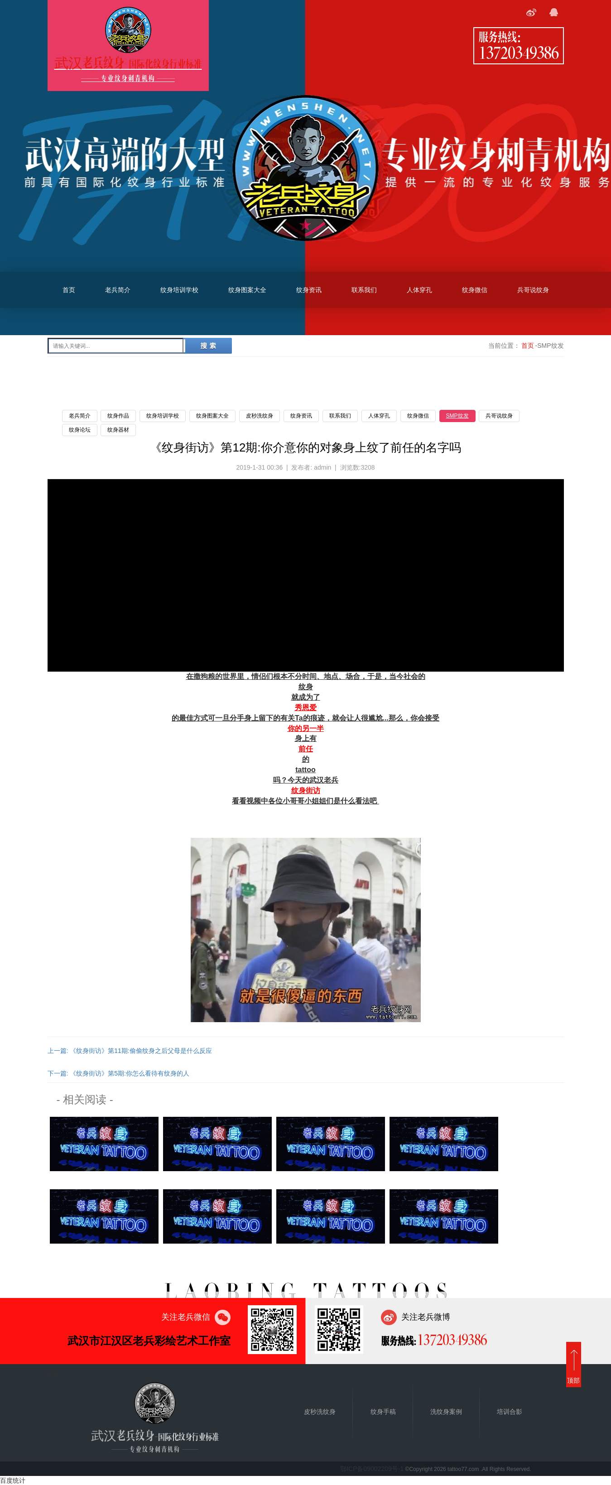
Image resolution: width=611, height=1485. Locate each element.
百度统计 (12, 1480)
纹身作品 (118, 416)
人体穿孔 (419, 289)
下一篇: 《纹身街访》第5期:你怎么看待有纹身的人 (118, 1073)
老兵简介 (117, 289)
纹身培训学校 (179, 289)
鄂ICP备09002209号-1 (372, 1468)
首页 (69, 289)
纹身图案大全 (247, 289)
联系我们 (364, 289)
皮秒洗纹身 (259, 416)
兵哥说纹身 (533, 289)
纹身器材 (118, 430)
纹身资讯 (309, 289)
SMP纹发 (457, 416)
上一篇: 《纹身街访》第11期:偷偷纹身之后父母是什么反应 (130, 1050)
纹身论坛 (80, 430)
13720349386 (518, 52)
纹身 (305, 687)
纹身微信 (474, 289)
